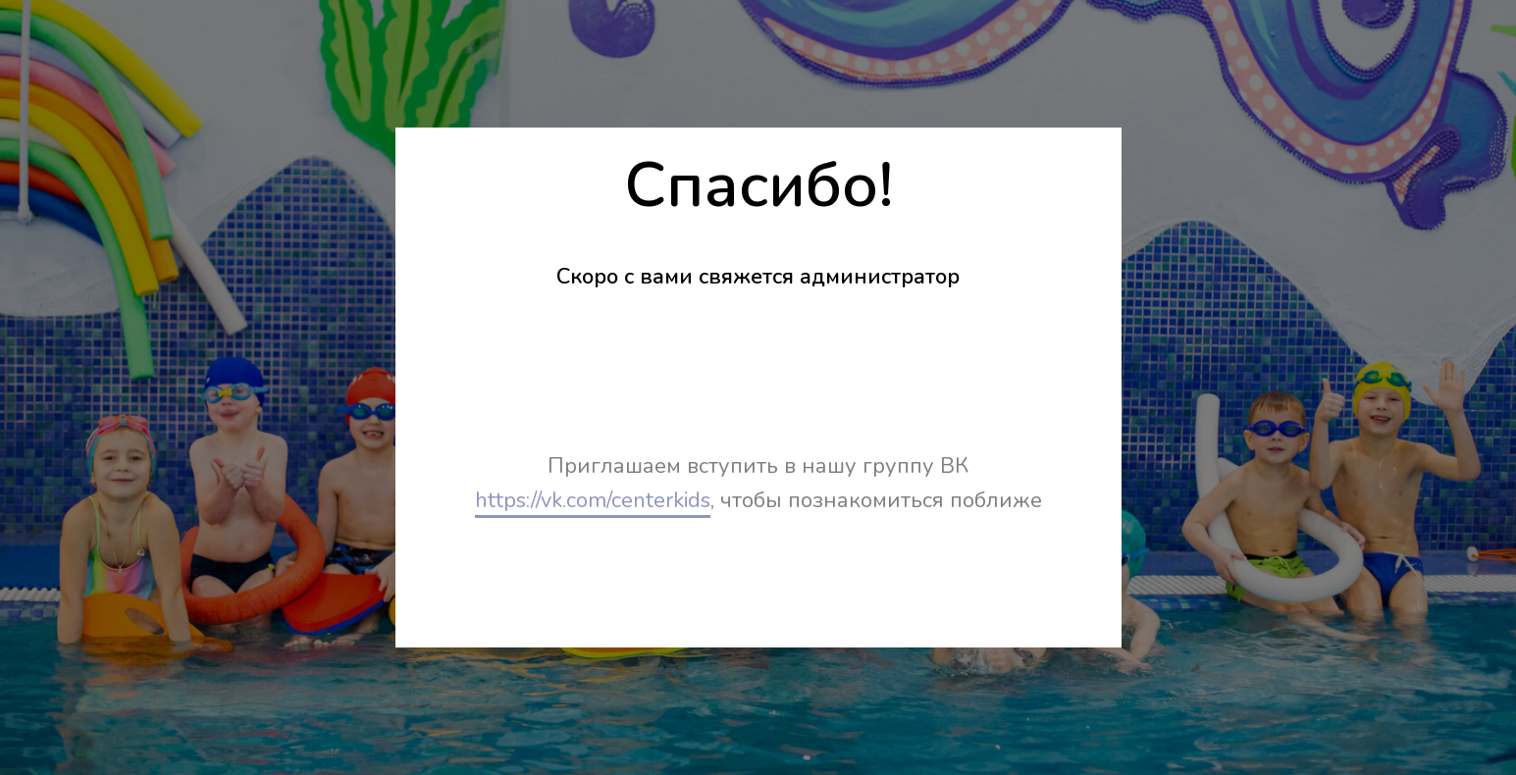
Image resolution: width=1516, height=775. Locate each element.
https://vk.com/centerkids (592, 500)
